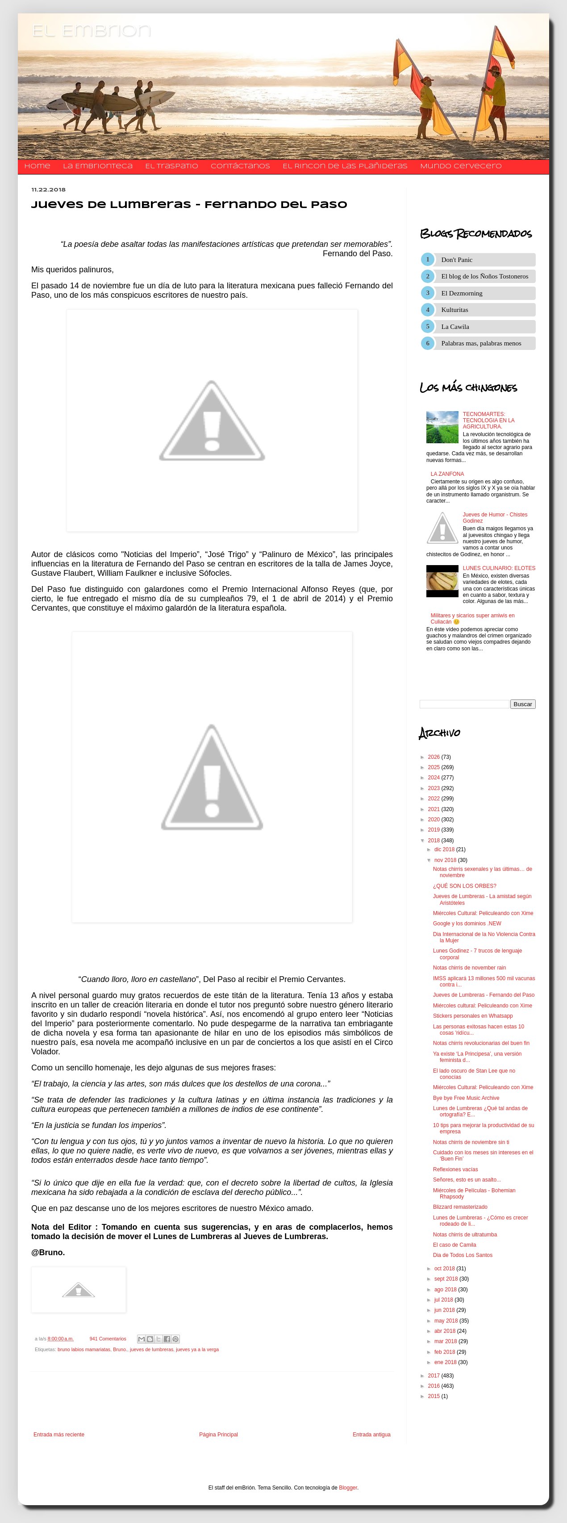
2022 (435, 798)
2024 (435, 777)
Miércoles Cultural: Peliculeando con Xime (483, 913)
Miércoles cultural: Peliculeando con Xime (482, 1006)
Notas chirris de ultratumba (465, 1235)
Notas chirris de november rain (469, 968)
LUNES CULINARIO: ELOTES (499, 568)
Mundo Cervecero (461, 166)
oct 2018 (445, 1268)
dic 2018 (445, 849)
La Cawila (455, 326)
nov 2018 (446, 860)
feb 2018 (445, 1352)
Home (37, 166)
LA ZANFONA (447, 474)
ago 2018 (446, 1289)
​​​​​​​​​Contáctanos (240, 166)
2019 (435, 830)
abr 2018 (445, 1331)
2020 (435, 819)
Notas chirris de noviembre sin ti (471, 1142)
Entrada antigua (372, 1434)
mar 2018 (446, 1341)
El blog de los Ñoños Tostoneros (485, 276)
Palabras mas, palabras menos (481, 343)
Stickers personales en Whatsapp (473, 1016)
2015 (435, 1396)
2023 (435, 788)
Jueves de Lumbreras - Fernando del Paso (483, 995)
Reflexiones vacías (455, 1169)
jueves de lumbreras (151, 1349)
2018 (435, 840)
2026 (435, 757)
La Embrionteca (98, 166)
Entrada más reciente (58, 1434)
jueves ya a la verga (197, 1349)
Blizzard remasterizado (460, 1207)
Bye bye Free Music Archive (466, 1098)
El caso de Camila (454, 1245)
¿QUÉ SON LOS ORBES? (464, 886)
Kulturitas (455, 309)
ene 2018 (446, 1362)
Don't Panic (457, 259)
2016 (435, 1386)
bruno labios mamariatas (84, 1349)
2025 (435, 767)
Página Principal (218, 1434)
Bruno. (120, 1349)
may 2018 (446, 1321)
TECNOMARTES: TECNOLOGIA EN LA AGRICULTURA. (488, 420)
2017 (435, 1376)
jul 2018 (444, 1300)
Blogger (348, 1488)
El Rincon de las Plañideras (345, 166)
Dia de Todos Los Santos (462, 1255)
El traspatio (171, 166)
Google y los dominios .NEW (467, 923)
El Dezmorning (462, 293)
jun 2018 (445, 1310)
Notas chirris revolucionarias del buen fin (481, 1043)
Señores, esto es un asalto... (467, 1180)
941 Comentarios (108, 1338)
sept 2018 (446, 1279)
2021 (435, 809)
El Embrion (91, 31)
